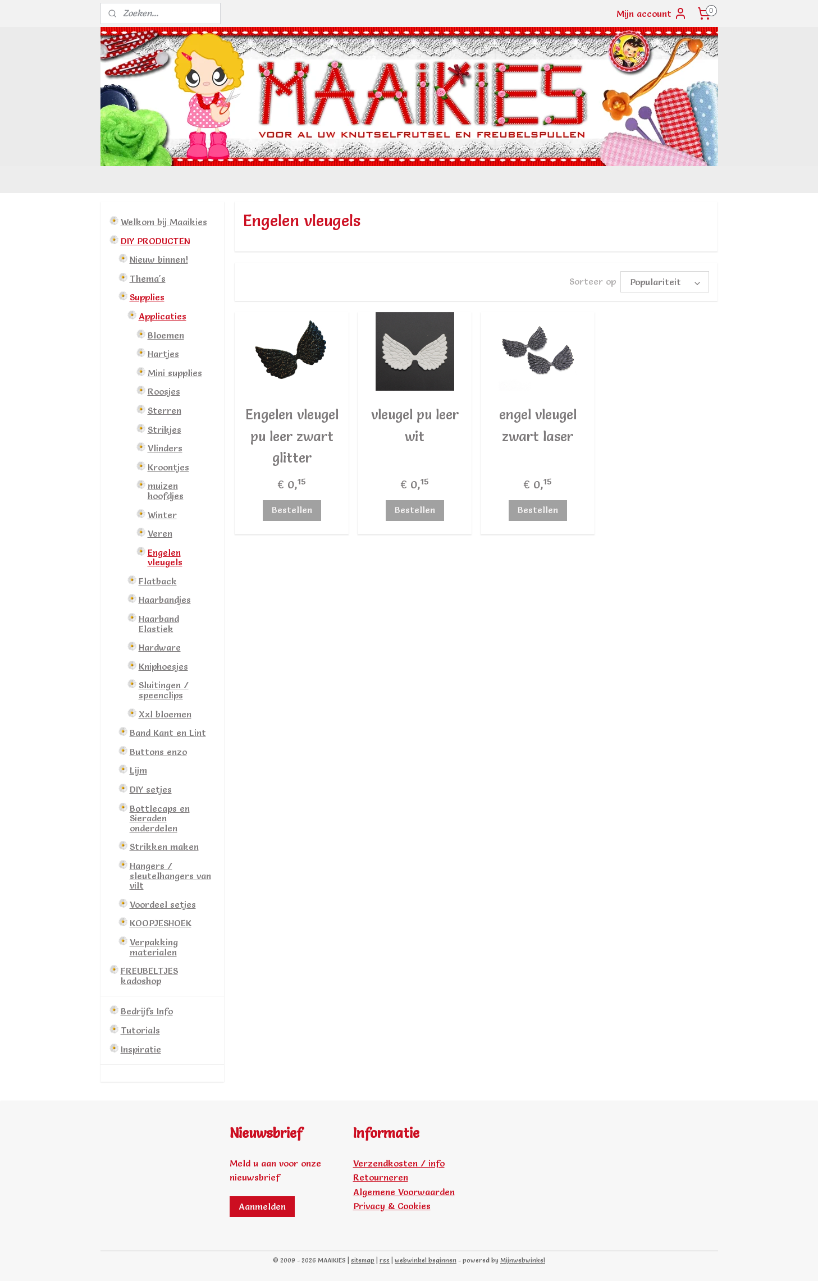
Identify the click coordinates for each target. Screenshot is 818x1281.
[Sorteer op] (665, 282)
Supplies (147, 297)
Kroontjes (168, 467)
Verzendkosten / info (399, 1163)
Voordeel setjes (163, 904)
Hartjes (163, 353)
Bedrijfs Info (147, 1011)
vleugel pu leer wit (415, 425)
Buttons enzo (158, 751)
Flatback (158, 581)
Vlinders (165, 448)
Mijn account (651, 13)
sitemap (362, 1260)
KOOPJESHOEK (160, 922)
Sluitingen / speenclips (164, 690)
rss (385, 1260)
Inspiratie (141, 1049)
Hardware (160, 647)
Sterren (164, 410)
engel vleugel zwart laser (538, 425)
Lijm (138, 770)
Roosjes (164, 391)
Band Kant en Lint (168, 732)
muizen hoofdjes (166, 490)
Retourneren (380, 1177)
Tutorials (140, 1030)
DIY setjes (151, 789)
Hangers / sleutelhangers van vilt (170, 875)
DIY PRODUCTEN (155, 240)
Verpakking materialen (154, 947)
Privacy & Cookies (392, 1205)
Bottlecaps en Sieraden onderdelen (160, 818)
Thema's (148, 278)
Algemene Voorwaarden (404, 1191)
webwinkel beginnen (425, 1260)
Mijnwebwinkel (522, 1260)
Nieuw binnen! (159, 259)
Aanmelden (262, 1206)
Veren (160, 533)
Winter (162, 514)
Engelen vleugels (165, 557)
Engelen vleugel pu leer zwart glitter (292, 436)
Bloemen (166, 335)
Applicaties (162, 316)
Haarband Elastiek (159, 623)
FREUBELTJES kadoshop (149, 975)
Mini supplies (175, 372)
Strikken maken (164, 846)
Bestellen (292, 509)
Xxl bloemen (165, 714)
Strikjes (164, 429)
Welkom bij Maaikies (164, 221)
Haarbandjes (165, 599)
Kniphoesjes (163, 666)
